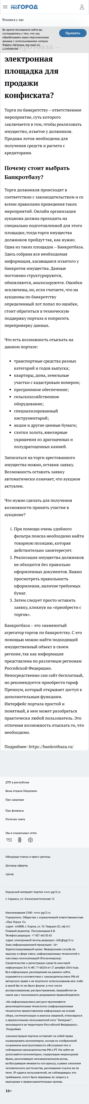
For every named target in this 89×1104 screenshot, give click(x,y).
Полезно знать (15, 819)
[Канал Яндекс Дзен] (30, 840)
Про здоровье (14, 799)
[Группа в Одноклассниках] (19, 840)
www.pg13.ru (52, 892)
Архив (9, 874)
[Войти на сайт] (82, 7)
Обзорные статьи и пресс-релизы (27, 856)
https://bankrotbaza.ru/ (51, 746)
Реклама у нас (13, 20)
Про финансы (14, 810)
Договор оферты (16, 865)
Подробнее (13, 1029)
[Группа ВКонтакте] (9, 840)
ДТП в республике (17, 782)
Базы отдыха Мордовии (21, 791)
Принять (73, 33)
